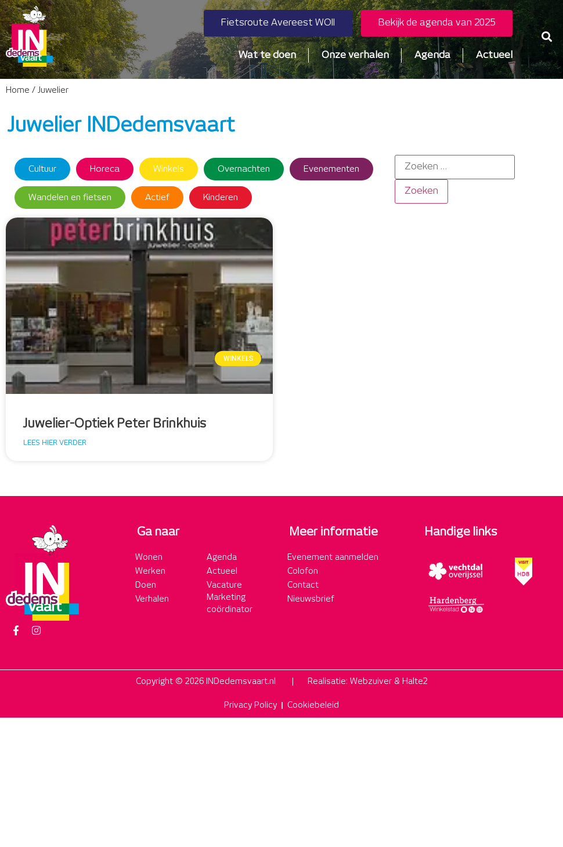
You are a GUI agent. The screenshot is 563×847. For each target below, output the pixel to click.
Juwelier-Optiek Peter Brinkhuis (114, 424)
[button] (547, 36)
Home (18, 90)
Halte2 (415, 682)
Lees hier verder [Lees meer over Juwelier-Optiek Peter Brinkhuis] (54, 443)
